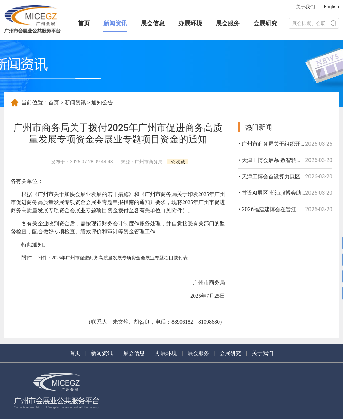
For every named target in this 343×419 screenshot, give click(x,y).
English (331, 6)
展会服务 (228, 23)
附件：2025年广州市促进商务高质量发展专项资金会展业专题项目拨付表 (113, 257)
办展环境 (190, 23)
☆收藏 (178, 161)
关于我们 (305, 6)
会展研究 (265, 23)
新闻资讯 (115, 23)
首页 (84, 23)
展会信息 (153, 23)
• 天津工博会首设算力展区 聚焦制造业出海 (288, 176)
